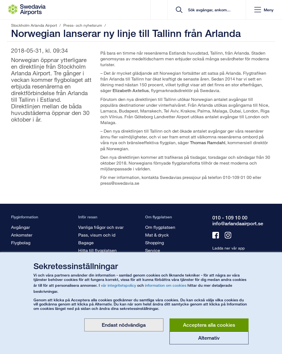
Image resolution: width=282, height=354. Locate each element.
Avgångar (20, 227)
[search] (208, 10)
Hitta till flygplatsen (97, 250)
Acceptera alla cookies (209, 325)
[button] (263, 9)
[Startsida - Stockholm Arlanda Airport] (27, 9)
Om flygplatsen (160, 227)
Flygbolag (20, 242)
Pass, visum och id (96, 234)
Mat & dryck (157, 234)
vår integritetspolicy (118, 285)
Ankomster (21, 234)
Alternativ (209, 338)
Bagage (86, 242)
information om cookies (165, 285)
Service (152, 250)
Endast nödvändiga (124, 325)
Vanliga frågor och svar (101, 227)
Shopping (154, 242)
